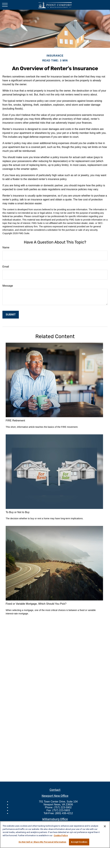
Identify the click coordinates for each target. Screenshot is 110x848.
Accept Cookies (79, 842)
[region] (55, 834)
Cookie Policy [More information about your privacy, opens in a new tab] (61, 835)
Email (5, 266)
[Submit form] (10, 315)
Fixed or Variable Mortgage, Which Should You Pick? (36, 603)
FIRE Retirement (15, 420)
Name (5, 247)
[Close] (104, 826)
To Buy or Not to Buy (18, 512)
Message (7, 285)
